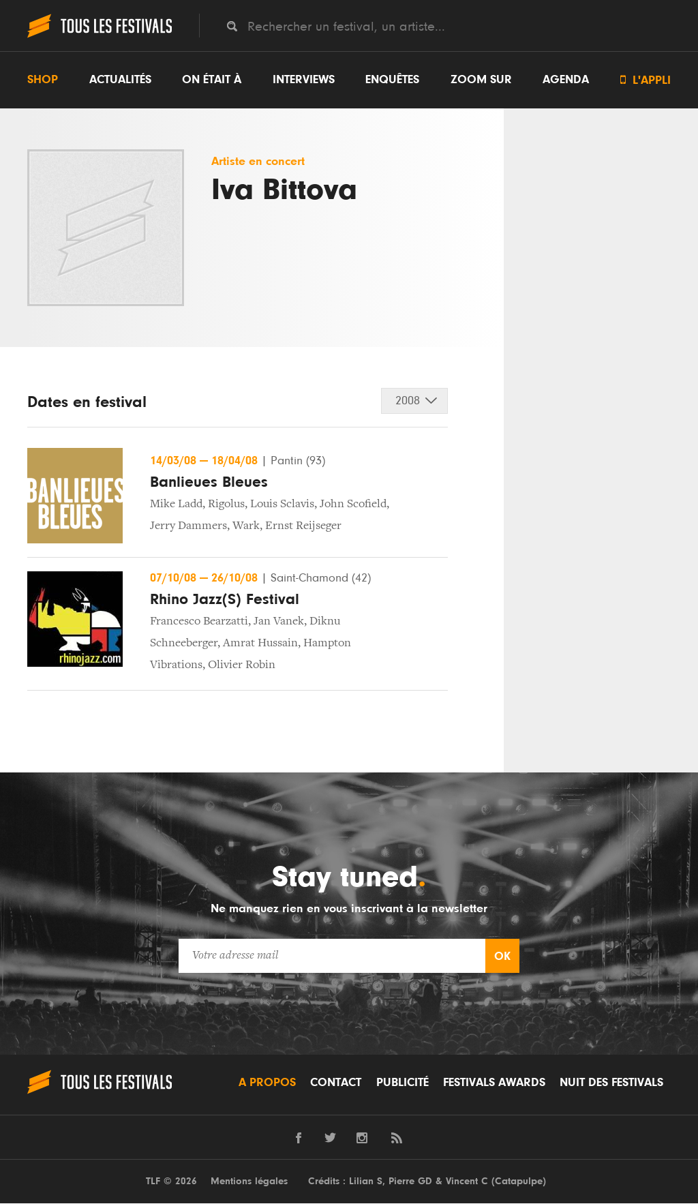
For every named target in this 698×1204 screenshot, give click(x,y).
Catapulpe (519, 1182)
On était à (211, 80)
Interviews (304, 80)
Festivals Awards (494, 1083)
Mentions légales (249, 1182)
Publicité (402, 1083)
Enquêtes (392, 80)
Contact (335, 1083)
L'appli (645, 80)
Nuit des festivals (611, 1083)
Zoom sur (481, 80)
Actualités (120, 80)
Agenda (566, 80)
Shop (42, 80)
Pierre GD (410, 1182)
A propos (267, 1083)
